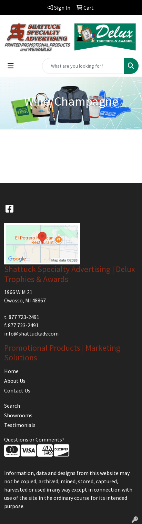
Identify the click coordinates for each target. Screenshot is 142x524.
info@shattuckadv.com (31, 333)
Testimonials (20, 424)
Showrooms (18, 415)
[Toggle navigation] (10, 66)
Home (11, 371)
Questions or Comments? (34, 439)
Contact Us (17, 390)
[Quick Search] (83, 66)
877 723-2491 (24, 316)
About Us (15, 380)
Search (12, 405)
